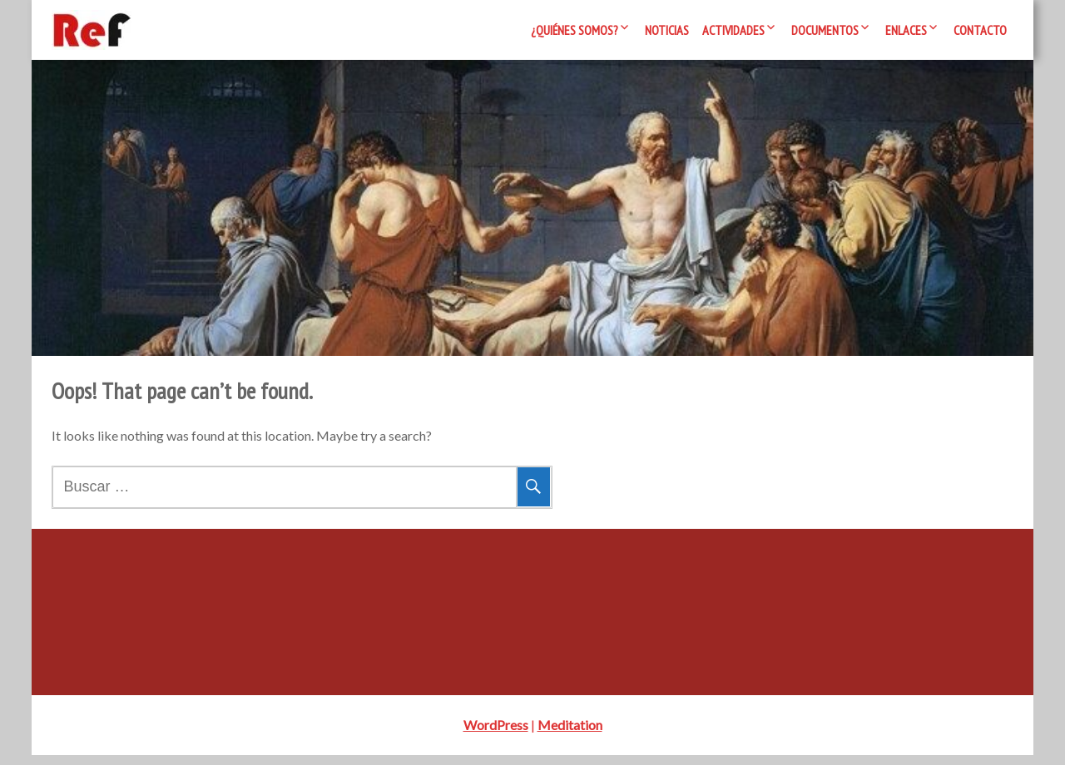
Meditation (569, 735)
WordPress (495, 735)
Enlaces (906, 30)
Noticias (667, 30)
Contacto (980, 30)
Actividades (733, 30)
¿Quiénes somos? (574, 30)
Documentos (825, 30)
